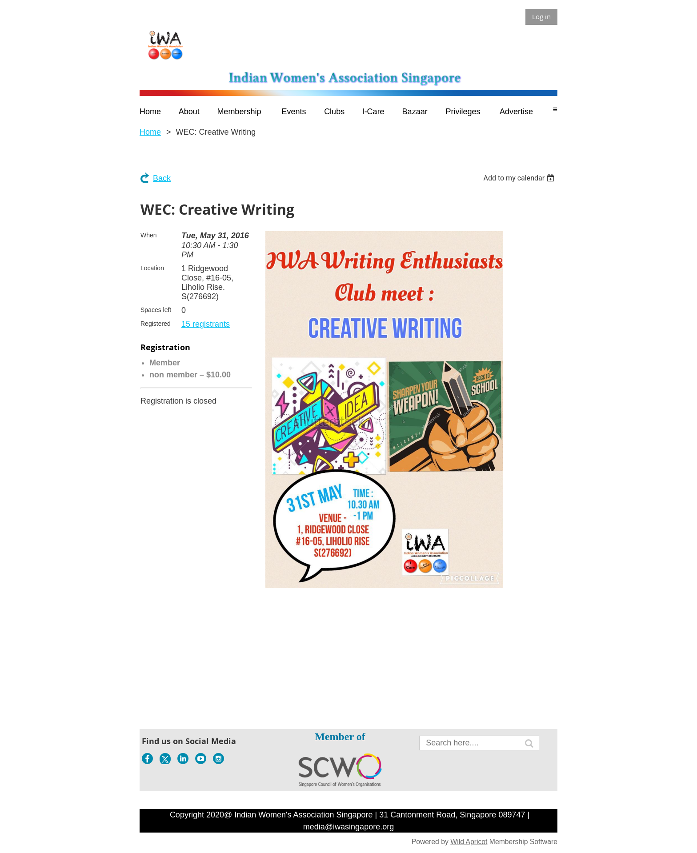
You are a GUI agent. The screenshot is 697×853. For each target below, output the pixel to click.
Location (152, 268)
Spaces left (155, 309)
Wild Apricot (468, 841)
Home (150, 132)
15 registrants (205, 324)
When (148, 235)
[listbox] (520, 178)
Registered (155, 323)
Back (162, 178)
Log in (541, 16)
